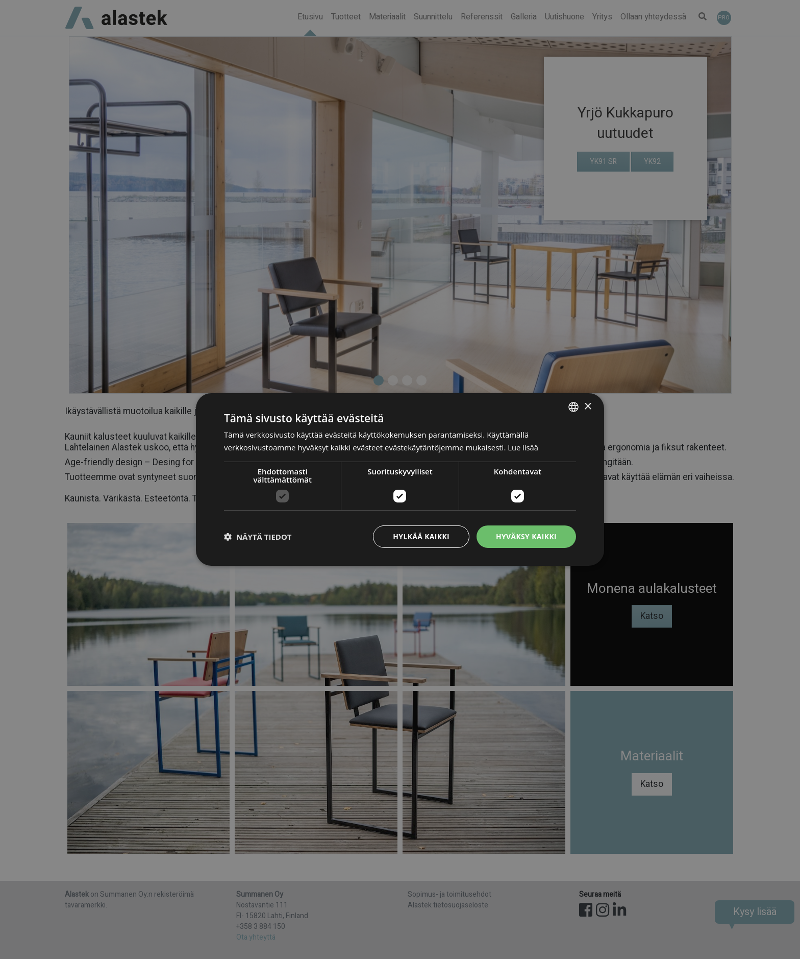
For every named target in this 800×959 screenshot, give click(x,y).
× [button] (587, 406)
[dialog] (400, 479)
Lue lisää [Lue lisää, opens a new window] (523, 447)
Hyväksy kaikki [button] (526, 536)
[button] (258, 536)
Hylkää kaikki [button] (420, 536)
